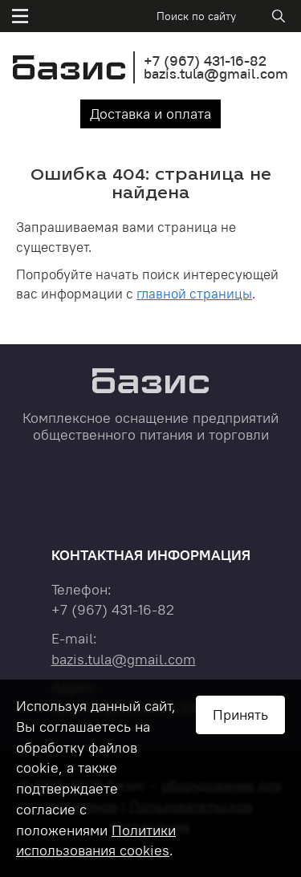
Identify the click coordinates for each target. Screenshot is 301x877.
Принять (240, 714)
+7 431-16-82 (205, 60)
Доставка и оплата (150, 113)
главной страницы (194, 293)
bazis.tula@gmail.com (216, 73)
